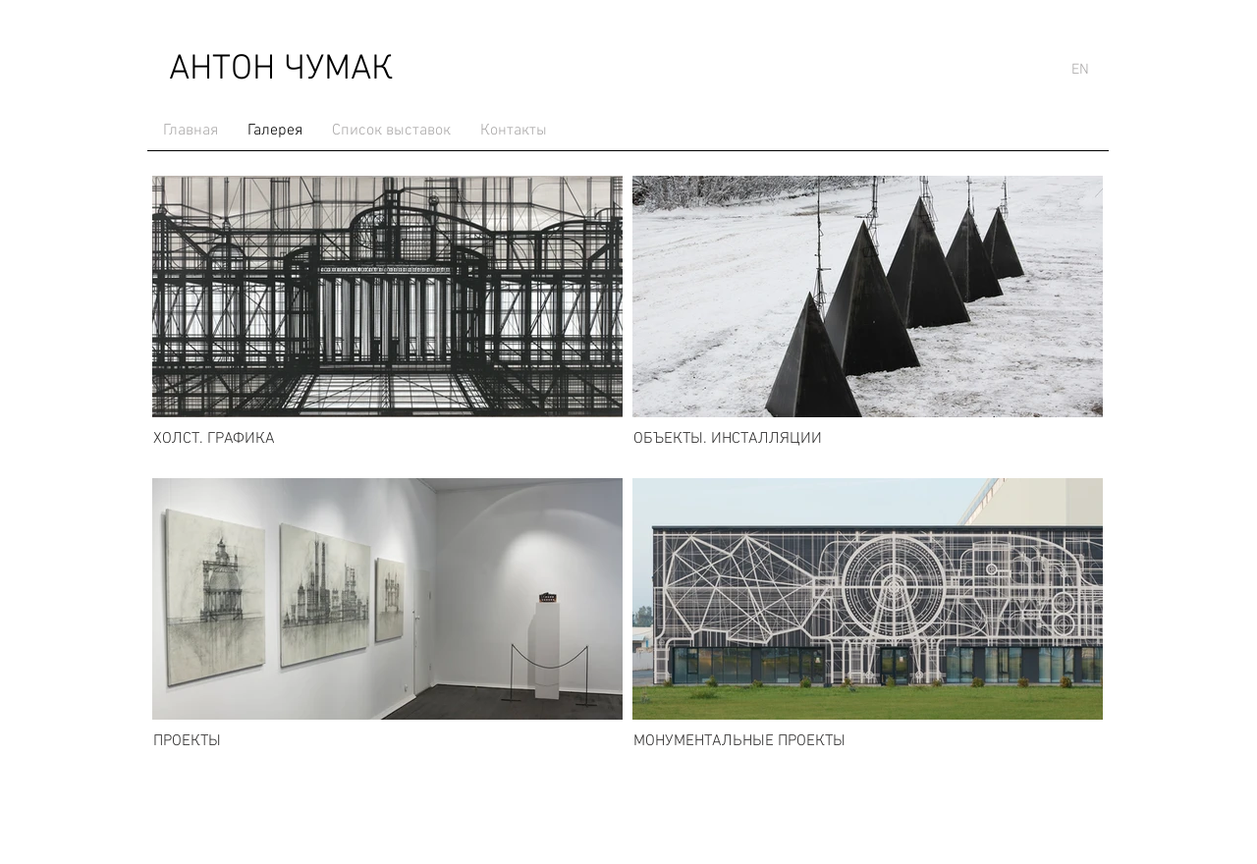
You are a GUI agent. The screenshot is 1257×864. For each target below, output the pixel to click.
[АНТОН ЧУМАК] (280, 69)
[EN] (1080, 69)
